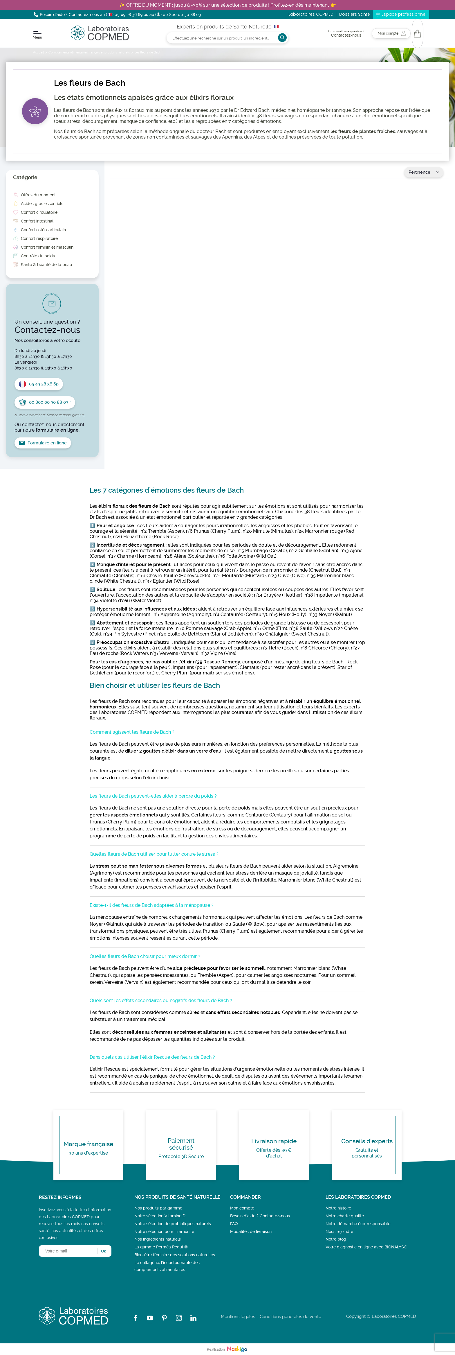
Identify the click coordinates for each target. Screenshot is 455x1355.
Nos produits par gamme (158, 1208)
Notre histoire (338, 1208)
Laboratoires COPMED (310, 14)
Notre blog (336, 1239)
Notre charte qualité (345, 1216)
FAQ (234, 1223)
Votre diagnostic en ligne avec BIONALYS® (366, 1247)
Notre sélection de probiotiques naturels (172, 1223)
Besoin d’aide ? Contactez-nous (260, 1216)
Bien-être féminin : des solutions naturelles (174, 1254)
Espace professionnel (404, 14)
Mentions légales (238, 1316)
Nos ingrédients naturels (157, 1239)
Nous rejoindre (339, 1231)
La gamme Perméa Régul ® (161, 1247)
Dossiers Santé (354, 14)
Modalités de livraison (251, 1231)
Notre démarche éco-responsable (358, 1223)
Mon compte (242, 1208)
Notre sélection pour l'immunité (164, 1231)
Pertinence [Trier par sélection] (424, 172)
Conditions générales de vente (290, 1316)
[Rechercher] (227, 37)
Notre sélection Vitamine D (159, 1216)
